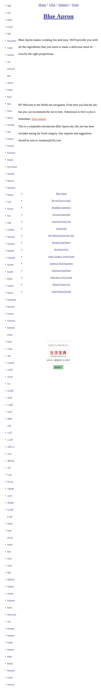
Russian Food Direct (61, 242)
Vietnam (10, 593)
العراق (9, 397)
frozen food (61, 228)
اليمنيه (9, 411)
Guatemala (11, 258)
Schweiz (10, 209)
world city (11, 684)
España (9, 90)
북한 (9, 572)
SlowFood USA (61, 249)
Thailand (10, 586)
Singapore (11, 174)
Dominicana (11, 299)
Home (42, 4)
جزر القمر (11, 446)
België (9, 656)
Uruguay (10, 285)
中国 (9, 6)
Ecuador (10, 271)
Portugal (10, 139)
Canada (10, 48)
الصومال (10, 502)
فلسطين (10, 488)
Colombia (10, 230)
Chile (9, 223)
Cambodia (11, 600)
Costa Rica (11, 320)
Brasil (9, 97)
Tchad (9, 558)
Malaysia (10, 181)
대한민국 (10, 579)
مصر (9, 355)
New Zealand (12, 167)
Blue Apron (58, 16)
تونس (9, 453)
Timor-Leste (11, 614)
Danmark (10, 649)
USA (9, 13)
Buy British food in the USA (61, 235)
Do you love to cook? (61, 200)
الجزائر (9, 376)
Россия (9, 27)
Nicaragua (11, 244)
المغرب (10, 404)
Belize (9, 341)
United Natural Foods (61, 291)
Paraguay (10, 313)
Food (75, 4)
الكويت (10, 369)
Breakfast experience (61, 207)
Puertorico (11, 306)
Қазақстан (11, 153)
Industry (64, 4)
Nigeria (10, 523)
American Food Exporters (61, 263)
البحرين (10, 439)
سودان (9, 348)
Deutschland (11, 41)
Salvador (10, 264)
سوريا (9, 474)
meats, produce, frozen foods (61, 256)
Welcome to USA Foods (61, 277)
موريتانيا (10, 481)
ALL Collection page (11, 69)
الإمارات (10, 390)
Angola (9, 544)
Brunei (9, 607)
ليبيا (8, 383)
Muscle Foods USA (61, 284)
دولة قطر (10, 460)
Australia (10, 55)
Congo (9, 565)
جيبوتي (9, 495)
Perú (9, 216)
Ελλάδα (10, 642)
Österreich (11, 670)
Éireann (10, 663)
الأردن (9, 432)
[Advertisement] (58, 29)
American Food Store (61, 270)
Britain (9, 20)
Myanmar (10, 628)
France (9, 111)
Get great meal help (61, 214)
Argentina (10, 125)
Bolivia (9, 278)
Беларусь (10, 146)
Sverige (10, 677)
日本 (9, 34)
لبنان (9, 467)
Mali (9, 551)
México (10, 118)
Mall (9, 132)
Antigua (10, 83)
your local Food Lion (61, 221)
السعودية (10, 362)
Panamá (10, 292)
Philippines (11, 188)
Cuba (9, 202)
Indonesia (10, 635)
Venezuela (11, 237)
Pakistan (10, 195)
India (9, 104)
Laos (9, 621)
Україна (10, 160)
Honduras (10, 251)
